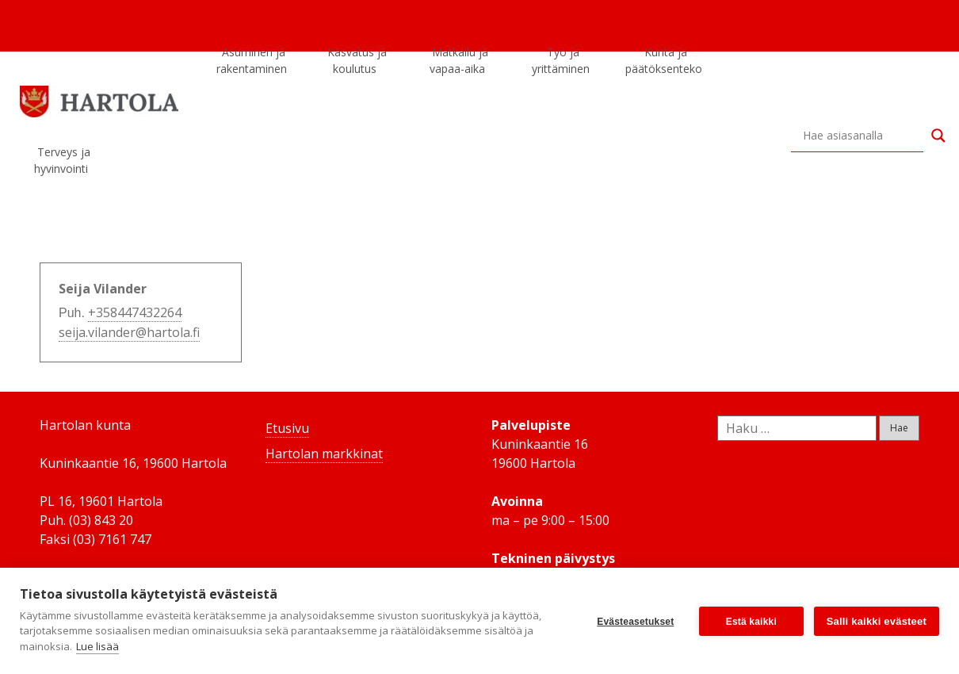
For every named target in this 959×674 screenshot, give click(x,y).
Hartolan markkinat (324, 453)
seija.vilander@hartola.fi (129, 332)
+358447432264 (134, 312)
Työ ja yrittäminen (561, 64)
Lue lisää (97, 646)
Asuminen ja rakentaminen (251, 64)
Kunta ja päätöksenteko (663, 64)
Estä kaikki (750, 620)
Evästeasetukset (634, 620)
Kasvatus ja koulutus (357, 64)
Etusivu (287, 428)
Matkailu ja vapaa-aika (459, 64)
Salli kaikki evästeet (877, 621)
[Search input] (863, 135)
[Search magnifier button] (938, 135)
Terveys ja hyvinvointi (62, 163)
